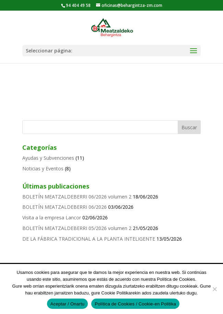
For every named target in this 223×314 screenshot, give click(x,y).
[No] (214, 289)
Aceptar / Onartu (67, 303)
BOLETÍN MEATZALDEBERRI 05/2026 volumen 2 (76, 228)
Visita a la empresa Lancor (51, 217)
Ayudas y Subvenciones (48, 158)
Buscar (189, 127)
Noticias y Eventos (42, 168)
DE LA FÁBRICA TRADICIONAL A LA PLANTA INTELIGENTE (88, 239)
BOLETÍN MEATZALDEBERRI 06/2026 (64, 207)
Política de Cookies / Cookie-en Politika (135, 303)
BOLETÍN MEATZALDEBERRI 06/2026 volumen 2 (76, 196)
